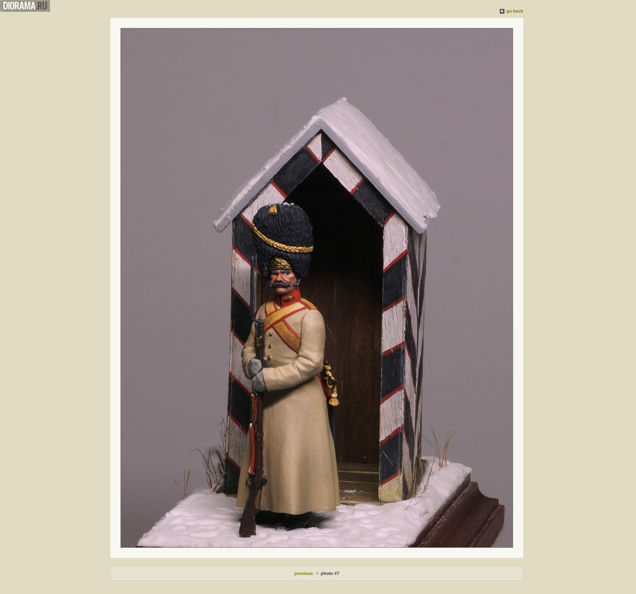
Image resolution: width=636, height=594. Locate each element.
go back (515, 11)
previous (304, 573)
